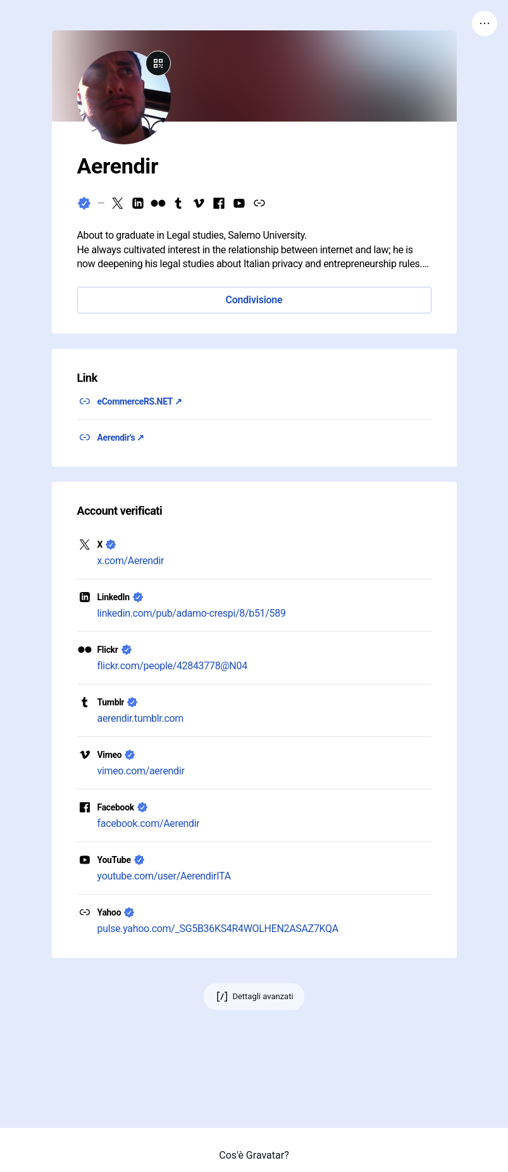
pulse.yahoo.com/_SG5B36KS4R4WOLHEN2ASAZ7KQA (217, 929)
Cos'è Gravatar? (253, 1155)
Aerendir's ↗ (121, 437)
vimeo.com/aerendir (141, 771)
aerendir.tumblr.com (140, 718)
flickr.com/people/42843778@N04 (172, 666)
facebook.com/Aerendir (148, 823)
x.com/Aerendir (130, 561)
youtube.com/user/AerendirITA (164, 876)
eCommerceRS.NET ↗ (139, 401)
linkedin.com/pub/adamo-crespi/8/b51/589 (191, 613)
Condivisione (254, 300)
